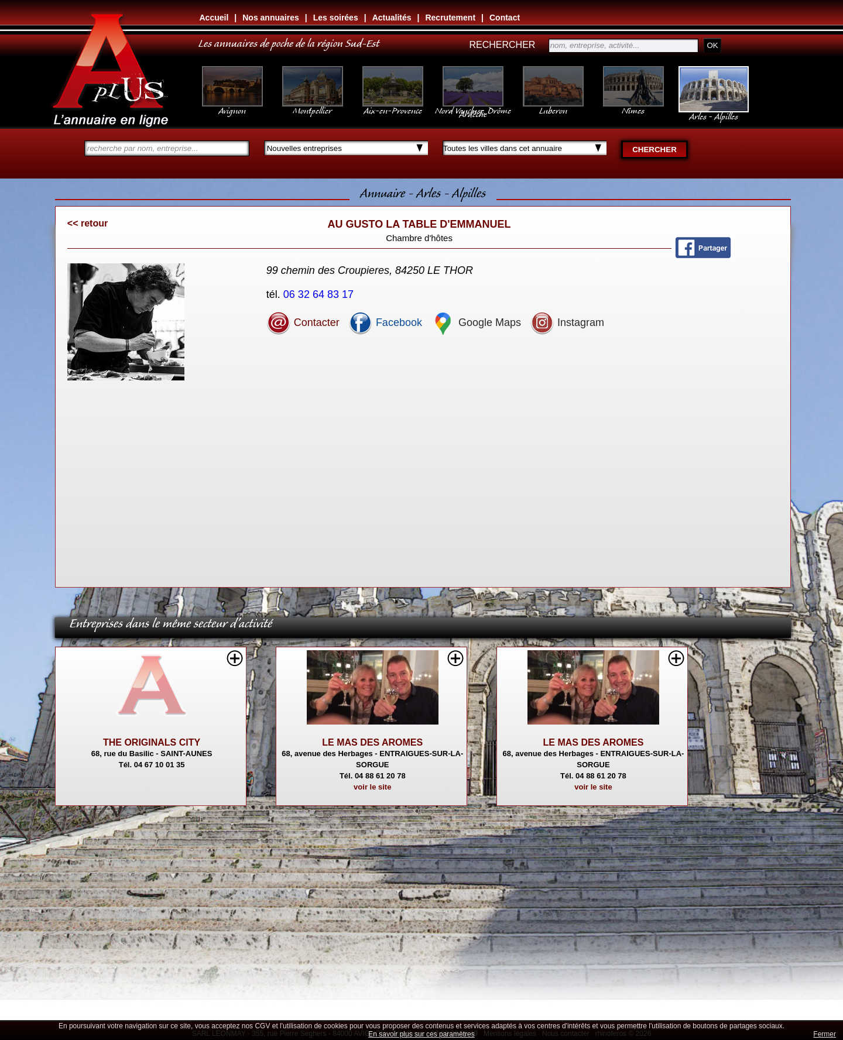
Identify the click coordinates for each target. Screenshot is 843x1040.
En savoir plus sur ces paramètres (421, 1034)
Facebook (385, 322)
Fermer (824, 1034)
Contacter (303, 322)
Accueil (214, 17)
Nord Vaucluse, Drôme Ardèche (473, 106)
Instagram (567, 322)
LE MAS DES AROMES (372, 742)
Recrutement (450, 17)
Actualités (392, 17)
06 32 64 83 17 (320, 294)
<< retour (87, 223)
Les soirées (335, 17)
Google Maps (476, 322)
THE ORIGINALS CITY (151, 742)
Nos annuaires (270, 17)
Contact (504, 17)
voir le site (372, 786)
